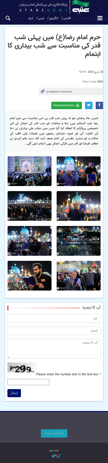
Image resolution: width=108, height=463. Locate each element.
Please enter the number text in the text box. (68, 374)
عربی (41, 18)
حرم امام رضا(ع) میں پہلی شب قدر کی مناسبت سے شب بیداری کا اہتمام (54, 45)
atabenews (54, 7)
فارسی (67, 18)
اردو (31, 18)
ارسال (14, 393)
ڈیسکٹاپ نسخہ (54, 433)
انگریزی (53, 18)
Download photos (66, 105)
